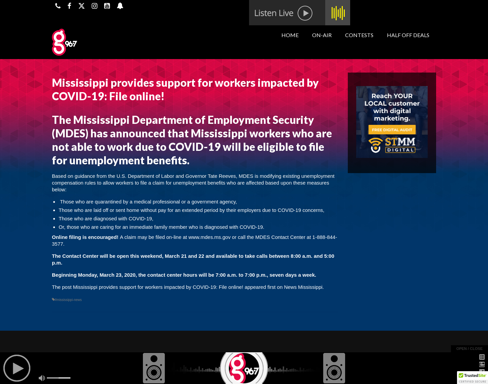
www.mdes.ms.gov (209, 237)
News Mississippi (303, 287)
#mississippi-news (68, 300)
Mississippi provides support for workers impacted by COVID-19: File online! (158, 287)
